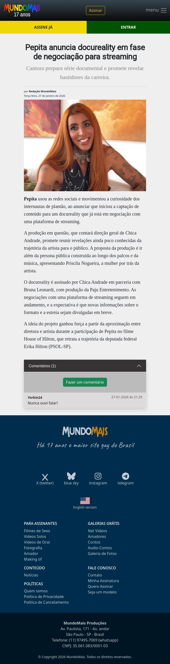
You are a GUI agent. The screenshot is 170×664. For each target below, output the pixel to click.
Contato (95, 575)
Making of (33, 559)
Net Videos (97, 530)
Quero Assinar (100, 586)
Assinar (95, 10)
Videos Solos (35, 536)
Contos (94, 542)
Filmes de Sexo (37, 530)
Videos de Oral (37, 542)
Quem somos (36, 590)
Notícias (31, 575)
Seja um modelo (102, 592)
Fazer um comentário (85, 382)
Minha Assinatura (103, 580)
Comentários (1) (42, 366)
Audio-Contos (100, 547)
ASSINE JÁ (43, 27)
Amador (31, 553)
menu (156, 10)
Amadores (97, 536)
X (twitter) (45, 481)
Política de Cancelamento (46, 602)
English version (85, 507)
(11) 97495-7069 (83, 640)
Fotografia (33, 547)
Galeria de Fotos (102, 553)
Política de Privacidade (44, 596)
